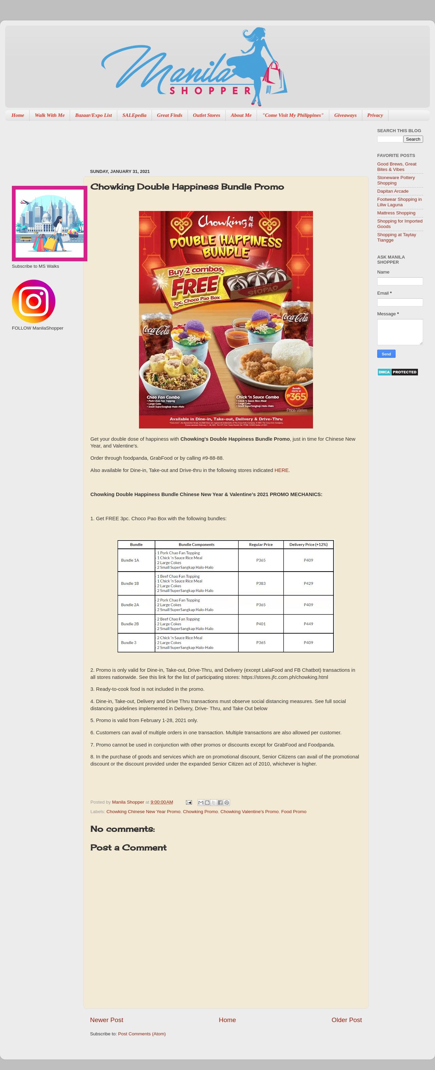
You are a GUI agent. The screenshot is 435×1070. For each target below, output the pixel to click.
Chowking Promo (200, 811)
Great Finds (169, 115)
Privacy (375, 115)
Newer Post (106, 1019)
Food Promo (293, 811)
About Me (241, 115)
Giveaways (345, 115)
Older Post (347, 1019)
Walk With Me (50, 115)
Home (18, 115)
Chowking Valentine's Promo (250, 811)
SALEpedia (134, 115)
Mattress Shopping (396, 212)
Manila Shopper (128, 802)
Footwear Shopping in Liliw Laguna (399, 202)
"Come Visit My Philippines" (293, 115)
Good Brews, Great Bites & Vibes (397, 166)
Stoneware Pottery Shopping (396, 180)
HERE (282, 470)
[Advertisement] (213, 141)
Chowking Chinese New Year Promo (143, 811)
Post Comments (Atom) (142, 1033)
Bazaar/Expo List (93, 115)
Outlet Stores (206, 115)
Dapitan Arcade (392, 191)
